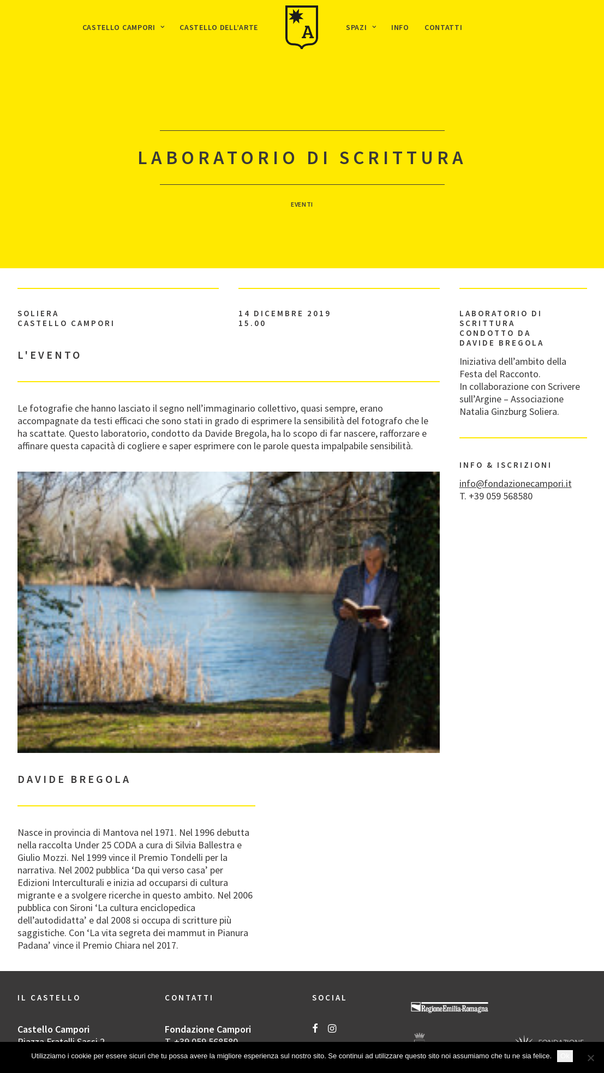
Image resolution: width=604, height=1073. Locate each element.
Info (400, 27)
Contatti (443, 27)
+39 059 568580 (206, 993)
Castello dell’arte (219, 27)
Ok (565, 1056)
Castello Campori (123, 27)
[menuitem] (123, 27)
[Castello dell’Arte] (302, 27)
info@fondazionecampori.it (515, 435)
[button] (315, 981)
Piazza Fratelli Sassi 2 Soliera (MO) (61, 999)
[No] (590, 1057)
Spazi (361, 27)
